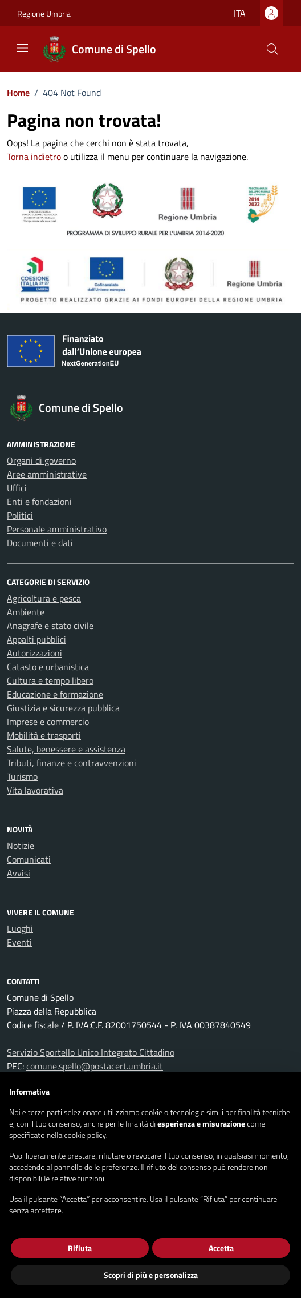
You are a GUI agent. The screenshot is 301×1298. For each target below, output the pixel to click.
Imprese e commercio (48, 721)
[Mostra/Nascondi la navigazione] (22, 48)
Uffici (17, 488)
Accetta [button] (221, 1248)
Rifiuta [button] (80, 1248)
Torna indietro (34, 156)
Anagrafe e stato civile (50, 625)
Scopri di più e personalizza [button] (151, 1275)
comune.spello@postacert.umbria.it (94, 1066)
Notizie (20, 845)
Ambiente (25, 612)
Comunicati (29, 859)
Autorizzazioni (34, 653)
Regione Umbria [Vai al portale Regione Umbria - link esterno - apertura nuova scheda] (44, 13)
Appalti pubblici (36, 639)
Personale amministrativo (57, 529)
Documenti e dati (40, 543)
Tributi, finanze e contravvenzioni (71, 763)
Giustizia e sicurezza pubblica (63, 708)
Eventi (19, 942)
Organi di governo (41, 460)
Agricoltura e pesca (44, 598)
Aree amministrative (47, 474)
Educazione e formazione (55, 694)
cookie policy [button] (84, 1135)
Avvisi (18, 873)
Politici (20, 515)
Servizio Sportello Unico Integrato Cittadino (90, 1052)
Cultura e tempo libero (50, 680)
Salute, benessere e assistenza (66, 749)
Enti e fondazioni (39, 501)
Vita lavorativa (35, 790)
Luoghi (20, 928)
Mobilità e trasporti (44, 735)
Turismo (22, 776)
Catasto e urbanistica (48, 667)
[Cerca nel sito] (272, 49)
